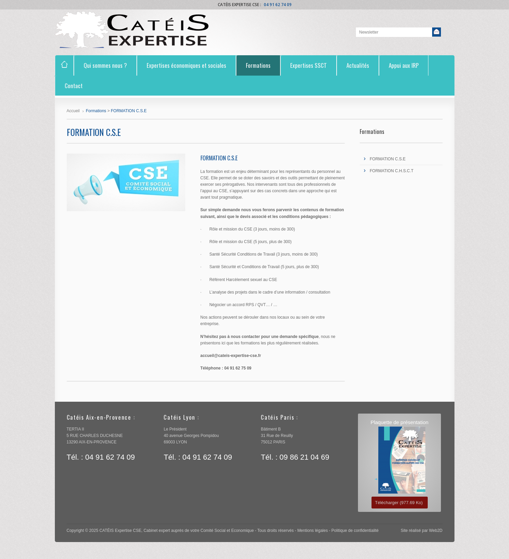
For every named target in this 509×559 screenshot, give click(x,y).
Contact (74, 85)
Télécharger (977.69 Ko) (399, 502)
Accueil (73, 110)
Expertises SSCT (308, 65)
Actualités (357, 65)
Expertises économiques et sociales (186, 65)
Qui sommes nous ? (105, 65)
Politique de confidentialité (355, 530)
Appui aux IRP (404, 65)
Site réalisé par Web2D (421, 530)
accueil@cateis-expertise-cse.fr (231, 355)
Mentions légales (312, 530)
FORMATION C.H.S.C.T (391, 170)
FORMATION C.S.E (388, 159)
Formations (258, 65)
